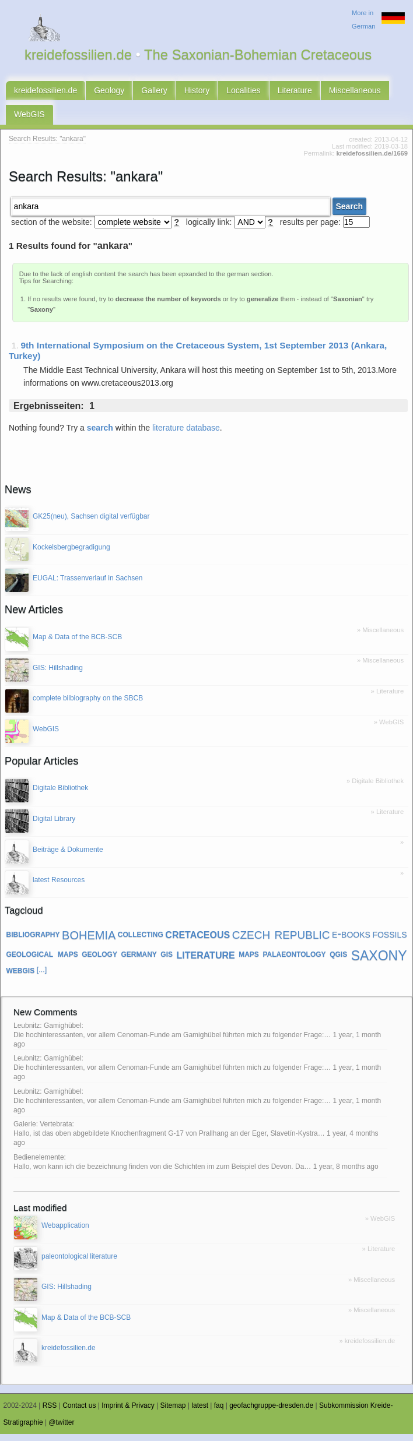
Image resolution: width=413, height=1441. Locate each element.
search (100, 435)
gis (166, 960)
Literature (295, 92)
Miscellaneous (355, 92)
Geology (109, 92)
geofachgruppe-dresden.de (271, 1412)
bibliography (33, 941)
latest (199, 1412)
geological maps (42, 960)
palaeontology (294, 960)
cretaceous (197, 941)
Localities (243, 92)
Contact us (79, 1412)
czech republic (281, 941)
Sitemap (173, 1412)
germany (138, 960)
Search (349, 213)
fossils (389, 940)
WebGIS (29, 119)
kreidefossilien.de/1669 (372, 160)
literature (206, 960)
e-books (351, 940)
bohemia (89, 940)
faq (219, 1412)
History (197, 92)
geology (99, 960)
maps (249, 960)
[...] (42, 977)
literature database (186, 435)
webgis (20, 977)
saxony (379, 960)
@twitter (61, 1429)
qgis (338, 960)
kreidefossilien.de (45, 92)
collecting (140, 941)
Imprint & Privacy (128, 1412)
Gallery (154, 92)
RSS (50, 1412)
